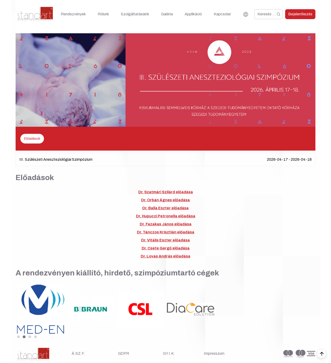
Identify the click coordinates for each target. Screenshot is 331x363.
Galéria (167, 14)
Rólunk (103, 14)
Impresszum (214, 353)
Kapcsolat (222, 14)
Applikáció (193, 14)
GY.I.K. (169, 353)
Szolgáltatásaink (135, 14)
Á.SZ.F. (78, 353)
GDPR (123, 353)
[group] (40, 309)
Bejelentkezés (300, 14)
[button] (18, 337)
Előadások (32, 138)
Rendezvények (73, 14)
